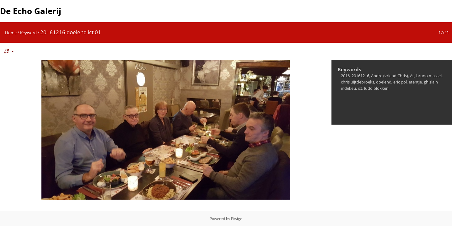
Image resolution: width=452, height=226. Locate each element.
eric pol (400, 82)
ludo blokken (376, 88)
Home (11, 32)
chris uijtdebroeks (357, 82)
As (412, 75)
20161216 (360, 75)
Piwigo (236, 218)
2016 (345, 75)
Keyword (28, 32)
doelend (383, 82)
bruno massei (429, 75)
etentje (415, 82)
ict (360, 88)
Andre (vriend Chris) (389, 75)
